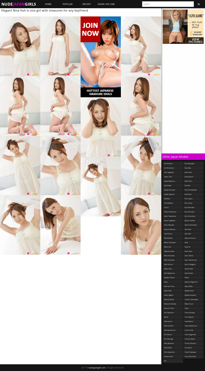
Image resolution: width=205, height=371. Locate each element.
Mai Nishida (168, 238)
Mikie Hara (168, 269)
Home (48, 4)
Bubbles (167, 199)
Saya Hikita (188, 286)
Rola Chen (188, 181)
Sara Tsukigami (190, 264)
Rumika (187, 185)
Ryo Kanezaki (189, 212)
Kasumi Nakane (169, 229)
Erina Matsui (168, 203)
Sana (186, 242)
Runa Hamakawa (191, 190)
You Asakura (189, 317)
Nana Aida (167, 291)
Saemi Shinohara (191, 225)
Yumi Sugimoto (190, 334)
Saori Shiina (189, 256)
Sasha (187, 277)
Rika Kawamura (169, 330)
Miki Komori (168, 264)
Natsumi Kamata (170, 304)
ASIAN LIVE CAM (106, 4)
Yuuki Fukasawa (190, 352)
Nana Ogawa (168, 295)
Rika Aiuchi (168, 321)
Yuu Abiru (188, 348)
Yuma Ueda (189, 330)
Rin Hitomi (168, 334)
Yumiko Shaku (190, 339)
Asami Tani (168, 177)
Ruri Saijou (188, 199)
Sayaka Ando (189, 291)
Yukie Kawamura (191, 326)
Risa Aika (188, 168)
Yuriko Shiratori (190, 343)
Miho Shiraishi (169, 260)
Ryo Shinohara (190, 216)
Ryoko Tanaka (190, 220)
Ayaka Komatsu (169, 190)
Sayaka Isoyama (190, 295)
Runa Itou (188, 194)
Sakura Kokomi (190, 238)
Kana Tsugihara (169, 220)
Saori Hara (188, 251)
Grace (166, 207)
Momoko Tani (169, 286)
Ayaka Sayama (169, 194)
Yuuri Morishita (190, 356)
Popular (68, 4)
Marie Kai (167, 247)
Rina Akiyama (169, 343)
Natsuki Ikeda (169, 299)
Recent (86, 4)
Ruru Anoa (188, 203)
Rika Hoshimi (169, 326)
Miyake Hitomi (169, 277)
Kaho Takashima (170, 216)
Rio (165, 361)
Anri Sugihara (169, 172)
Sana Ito (187, 247)
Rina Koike (168, 348)
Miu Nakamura (169, 273)
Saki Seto (188, 234)
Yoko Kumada (190, 313)
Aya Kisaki (167, 185)
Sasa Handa (189, 273)
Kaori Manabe (169, 225)
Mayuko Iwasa (169, 251)
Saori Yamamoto (191, 260)
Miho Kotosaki (169, 256)
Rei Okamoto (169, 313)
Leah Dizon (168, 234)
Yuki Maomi (189, 321)
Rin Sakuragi (168, 339)
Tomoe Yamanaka (191, 299)
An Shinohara (169, 168)
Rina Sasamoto (169, 352)
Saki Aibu (188, 229)
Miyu (166, 282)
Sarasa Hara (189, 269)
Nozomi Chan (169, 308)
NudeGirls (18, 4)
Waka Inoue (189, 304)
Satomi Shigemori (191, 282)
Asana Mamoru (169, 181)
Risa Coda (188, 172)
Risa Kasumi (189, 177)
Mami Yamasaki (169, 242)
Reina (166, 317)
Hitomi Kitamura (170, 212)
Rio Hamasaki (189, 163)
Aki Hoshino (168, 163)
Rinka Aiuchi (168, 356)
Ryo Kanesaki (189, 207)
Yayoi (187, 308)
